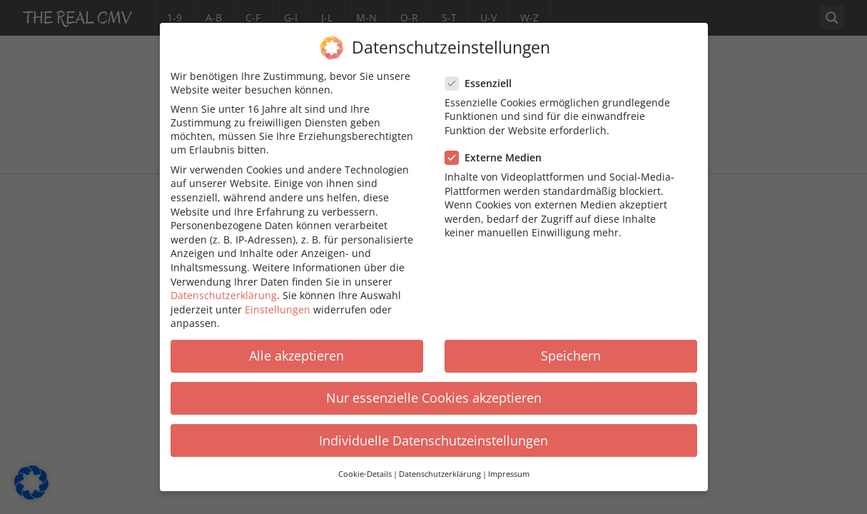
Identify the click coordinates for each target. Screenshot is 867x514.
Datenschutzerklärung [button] (440, 466)
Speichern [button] (571, 348)
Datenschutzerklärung (224, 287)
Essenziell (483, 75)
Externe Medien (498, 149)
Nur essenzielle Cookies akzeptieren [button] (434, 390)
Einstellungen (277, 301)
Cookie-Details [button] (365, 466)
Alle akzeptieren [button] (296, 348)
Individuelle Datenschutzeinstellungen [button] (433, 432)
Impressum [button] (508, 466)
